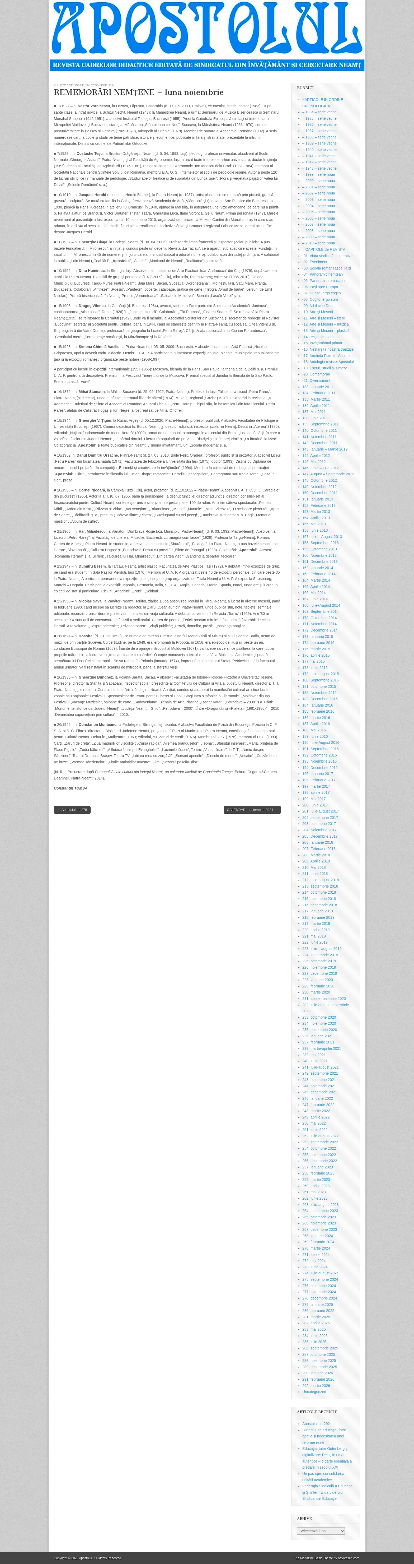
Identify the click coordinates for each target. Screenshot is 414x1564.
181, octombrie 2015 (319, 686)
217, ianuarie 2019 (317, 911)
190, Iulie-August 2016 (320, 742)
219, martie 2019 (316, 923)
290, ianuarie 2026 (317, 1373)
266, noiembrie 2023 (319, 1223)
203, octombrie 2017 (319, 824)
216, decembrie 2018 (319, 905)
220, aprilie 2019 (316, 930)
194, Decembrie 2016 (320, 767)
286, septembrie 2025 (320, 1348)
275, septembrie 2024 (320, 1279)
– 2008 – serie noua (318, 231)
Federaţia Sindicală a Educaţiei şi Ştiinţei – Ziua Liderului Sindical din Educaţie (327, 1492)
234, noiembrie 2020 (319, 1023)
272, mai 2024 (314, 1261)
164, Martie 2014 (316, 580)
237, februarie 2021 (318, 1042)
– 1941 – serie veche (319, 156)
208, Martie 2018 (316, 855)
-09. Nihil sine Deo (317, 306)
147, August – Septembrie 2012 (328, 474)
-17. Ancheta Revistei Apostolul (327, 356)
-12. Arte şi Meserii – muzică (325, 324)
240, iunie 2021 (315, 1061)
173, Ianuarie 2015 (317, 636)
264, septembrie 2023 (320, 1211)
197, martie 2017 (316, 786)
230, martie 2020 (316, 992)
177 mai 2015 (313, 661)
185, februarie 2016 (318, 711)
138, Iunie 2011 (315, 418)
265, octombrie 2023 (319, 1217)
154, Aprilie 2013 (316, 518)
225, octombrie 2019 (319, 961)
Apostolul (85, 1558)
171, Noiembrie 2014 (319, 624)
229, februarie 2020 (318, 986)
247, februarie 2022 (318, 1105)
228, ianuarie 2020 (317, 980)
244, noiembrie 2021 (319, 1086)
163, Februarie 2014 (319, 574)
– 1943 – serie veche (319, 168)
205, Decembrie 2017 (320, 836)
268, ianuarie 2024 (317, 1236)
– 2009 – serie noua (318, 237)
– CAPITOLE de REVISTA (323, 249)
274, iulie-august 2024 (320, 1273)
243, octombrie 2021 (319, 1080)
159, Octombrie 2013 (319, 549)
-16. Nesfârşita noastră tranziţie (328, 349)
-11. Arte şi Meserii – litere (323, 318)
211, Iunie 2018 (315, 873)
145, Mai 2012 (314, 462)
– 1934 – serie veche (319, 112)
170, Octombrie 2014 (319, 618)
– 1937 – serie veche (319, 131)
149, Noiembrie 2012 (319, 487)
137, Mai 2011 (314, 412)
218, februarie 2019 (318, 917)
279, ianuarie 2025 (317, 1304)
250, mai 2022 (314, 1123)
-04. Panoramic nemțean (322, 274)
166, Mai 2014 (314, 593)
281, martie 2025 (316, 1317)
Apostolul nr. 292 (316, 1424)
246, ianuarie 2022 (317, 1098)
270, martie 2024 (316, 1248)
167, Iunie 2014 (315, 599)
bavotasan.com (348, 1558)
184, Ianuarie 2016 (317, 705)
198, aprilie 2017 (316, 792)
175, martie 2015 (316, 649)
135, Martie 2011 (316, 399)
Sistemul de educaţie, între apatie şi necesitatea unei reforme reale (324, 1436)
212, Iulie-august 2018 (320, 880)
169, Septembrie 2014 (320, 611)
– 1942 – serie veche (319, 162)
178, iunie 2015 (315, 668)
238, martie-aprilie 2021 (321, 1048)
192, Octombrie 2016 (319, 755)
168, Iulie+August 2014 (321, 605)
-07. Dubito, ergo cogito (321, 293)
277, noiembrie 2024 (319, 1292)
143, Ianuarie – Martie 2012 (324, 449)
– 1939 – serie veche (319, 143)
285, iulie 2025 (314, 1342)
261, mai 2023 (314, 1192)
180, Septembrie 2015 (320, 680)
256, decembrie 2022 (319, 1161)
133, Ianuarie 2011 (317, 387)
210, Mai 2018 (314, 867)
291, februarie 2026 (318, 1379)
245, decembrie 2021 (319, 1092)
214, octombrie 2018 (319, 892)
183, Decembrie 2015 (320, 699)
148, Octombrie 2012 (319, 480)
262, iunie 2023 (315, 1198)
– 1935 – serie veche (319, 118)
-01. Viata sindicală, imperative (327, 256)
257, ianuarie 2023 (317, 1167)
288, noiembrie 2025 (319, 1360)
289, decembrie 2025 (319, 1367)
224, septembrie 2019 (320, 955)
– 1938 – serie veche (319, 137)
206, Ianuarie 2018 (317, 842)
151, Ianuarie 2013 (317, 499)
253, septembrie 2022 (320, 1142)
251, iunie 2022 (315, 1129)
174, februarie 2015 (318, 643)
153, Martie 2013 (316, 511)
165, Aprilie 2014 (316, 586)
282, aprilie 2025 (316, 1323)
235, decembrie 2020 (319, 1030)
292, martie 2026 (316, 1386)
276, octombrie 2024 (100, 85)
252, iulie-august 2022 (320, 1136)
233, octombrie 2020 (319, 1017)
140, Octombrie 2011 (319, 430)
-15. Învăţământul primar (322, 343)
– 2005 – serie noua (318, 212)
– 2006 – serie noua (318, 218)
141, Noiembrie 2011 (319, 437)
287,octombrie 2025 (318, 1354)
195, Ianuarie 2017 (317, 774)
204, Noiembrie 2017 (319, 830)
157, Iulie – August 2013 (322, 537)
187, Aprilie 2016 (316, 724)
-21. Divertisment (316, 380)
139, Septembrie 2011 (320, 424)
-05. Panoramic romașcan (323, 281)
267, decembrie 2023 (319, 1229)
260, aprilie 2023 (316, 1186)
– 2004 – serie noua (318, 206)
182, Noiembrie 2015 (319, 692)
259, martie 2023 (316, 1179)
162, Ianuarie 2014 (317, 568)
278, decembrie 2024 (319, 1298)
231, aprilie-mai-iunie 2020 (324, 998)
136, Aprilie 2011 (316, 405)
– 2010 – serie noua (318, 243)
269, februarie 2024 (318, 1242)
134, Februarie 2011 (319, 393)
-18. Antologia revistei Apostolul (328, 362)
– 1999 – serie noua (318, 174)
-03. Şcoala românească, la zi (326, 268)
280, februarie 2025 (318, 1310)
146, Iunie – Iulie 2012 (320, 468)
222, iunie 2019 (315, 942)
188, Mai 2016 (314, 730)
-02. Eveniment (314, 262)
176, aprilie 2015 (316, 655)
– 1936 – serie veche (319, 124)
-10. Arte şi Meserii (317, 312)
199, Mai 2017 (314, 799)
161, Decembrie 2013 (320, 561)
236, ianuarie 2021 (317, 1036)
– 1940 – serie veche (319, 149)
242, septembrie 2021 (320, 1073)
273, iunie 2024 (315, 1267)
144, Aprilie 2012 (316, 455)
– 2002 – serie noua (318, 193)
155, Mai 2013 (314, 524)
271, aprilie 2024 (316, 1254)
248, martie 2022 (316, 1111)
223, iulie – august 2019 (322, 948)
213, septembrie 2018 (320, 886)
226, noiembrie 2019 (319, 967)
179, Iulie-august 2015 (320, 674)
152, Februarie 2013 (319, 505)
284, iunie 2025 (315, 1336)
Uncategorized (314, 1392)
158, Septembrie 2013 (320, 543)
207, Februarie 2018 (319, 849)
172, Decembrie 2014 (320, 630)
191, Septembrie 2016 (320, 749)
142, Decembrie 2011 (320, 443)
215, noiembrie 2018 (319, 899)
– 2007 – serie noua (318, 224)
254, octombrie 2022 (319, 1148)
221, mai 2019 (314, 936)
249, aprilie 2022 (316, 1117)
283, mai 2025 (314, 1329)
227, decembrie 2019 (319, 973)
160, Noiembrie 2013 (319, 555)
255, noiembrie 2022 (319, 1155)
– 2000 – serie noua (318, 181)
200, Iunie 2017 (315, 805)
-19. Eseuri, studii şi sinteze (324, 368)
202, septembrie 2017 (320, 817)
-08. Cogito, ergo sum (320, 299)
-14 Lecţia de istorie (69, 85)
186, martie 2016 (316, 718)
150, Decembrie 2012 (320, 493)
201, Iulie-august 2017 (320, 811)
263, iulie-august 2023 (320, 1205)
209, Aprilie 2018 (316, 861)
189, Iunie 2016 (315, 736)
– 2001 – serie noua (318, 187)
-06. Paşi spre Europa (320, 287)
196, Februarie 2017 (319, 780)
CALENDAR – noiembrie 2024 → (252, 810)
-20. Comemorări (316, 374)
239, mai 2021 (314, 1055)
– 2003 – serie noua (318, 199)
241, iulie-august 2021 (320, 1067)
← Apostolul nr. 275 (72, 810)
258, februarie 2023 (318, 1173)
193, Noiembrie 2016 (319, 761)
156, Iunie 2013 (315, 530)
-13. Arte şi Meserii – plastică (326, 330)
